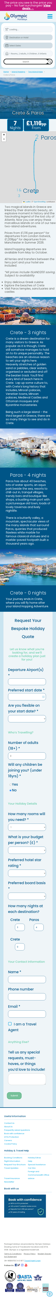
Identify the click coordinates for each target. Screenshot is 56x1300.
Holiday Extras (34, 1157)
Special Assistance (37, 1164)
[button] (4, 135)
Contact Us (9, 1123)
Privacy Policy (30, 1254)
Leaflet (26, 202)
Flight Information (12, 1161)
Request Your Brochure (15, 1164)
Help (30, 1161)
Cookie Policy (10, 1143)
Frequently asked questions (17, 1130)
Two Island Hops (35, 71)
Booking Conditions (13, 1157)
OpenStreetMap (40, 202)
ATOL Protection (11, 1137)
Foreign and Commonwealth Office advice (38, 1175)
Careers (8, 1140)
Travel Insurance (12, 1178)
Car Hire (32, 1168)
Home (6, 71)
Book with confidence (14, 1133)
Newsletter (9, 1181)
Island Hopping (18, 71)
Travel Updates (11, 1168)
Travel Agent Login (32, 1260)
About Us (8, 1126)
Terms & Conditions (13, 1254)
